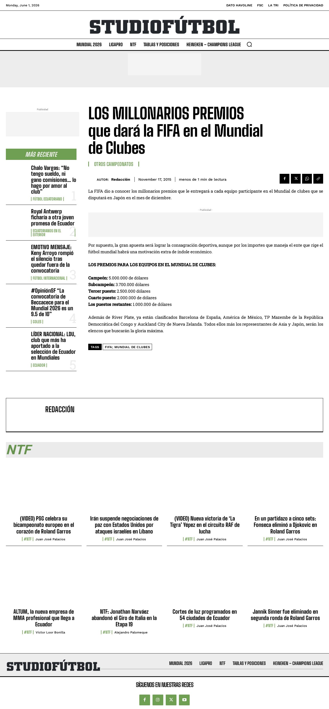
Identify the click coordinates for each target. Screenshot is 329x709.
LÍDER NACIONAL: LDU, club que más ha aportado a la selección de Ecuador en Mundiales (53, 346)
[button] (249, 44)
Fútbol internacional (49, 278)
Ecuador (39, 365)
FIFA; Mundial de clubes (127, 347)
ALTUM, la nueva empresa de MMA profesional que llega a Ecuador (43, 618)
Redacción (120, 179)
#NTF (28, 539)
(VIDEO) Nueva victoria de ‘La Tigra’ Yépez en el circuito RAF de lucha (205, 525)
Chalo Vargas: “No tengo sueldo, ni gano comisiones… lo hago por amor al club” (53, 180)
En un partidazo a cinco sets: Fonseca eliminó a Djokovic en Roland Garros (285, 525)
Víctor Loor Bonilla (50, 632)
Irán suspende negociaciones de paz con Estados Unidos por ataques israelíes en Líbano (124, 525)
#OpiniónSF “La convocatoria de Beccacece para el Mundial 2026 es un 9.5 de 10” (52, 302)
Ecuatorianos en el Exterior (47, 233)
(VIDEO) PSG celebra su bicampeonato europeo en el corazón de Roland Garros (43, 525)
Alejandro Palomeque (131, 632)
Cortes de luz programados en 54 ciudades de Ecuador (205, 614)
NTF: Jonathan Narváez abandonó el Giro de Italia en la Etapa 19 (124, 618)
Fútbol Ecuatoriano (47, 199)
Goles (37, 322)
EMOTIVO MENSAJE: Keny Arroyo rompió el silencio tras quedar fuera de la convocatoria (52, 259)
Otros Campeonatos (113, 164)
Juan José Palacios (50, 539)
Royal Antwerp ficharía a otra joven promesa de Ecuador (53, 217)
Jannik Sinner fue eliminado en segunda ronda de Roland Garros (285, 614)
